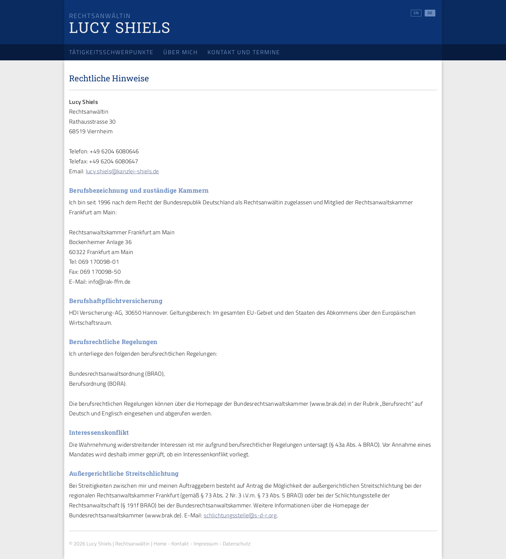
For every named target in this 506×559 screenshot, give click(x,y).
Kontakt (180, 543)
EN (416, 13)
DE (430, 13)
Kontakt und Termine (243, 52)
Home (160, 543)
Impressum (206, 543)
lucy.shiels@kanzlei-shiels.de (122, 171)
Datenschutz (236, 543)
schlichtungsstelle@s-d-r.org (240, 515)
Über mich (180, 52)
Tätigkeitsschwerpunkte (111, 52)
